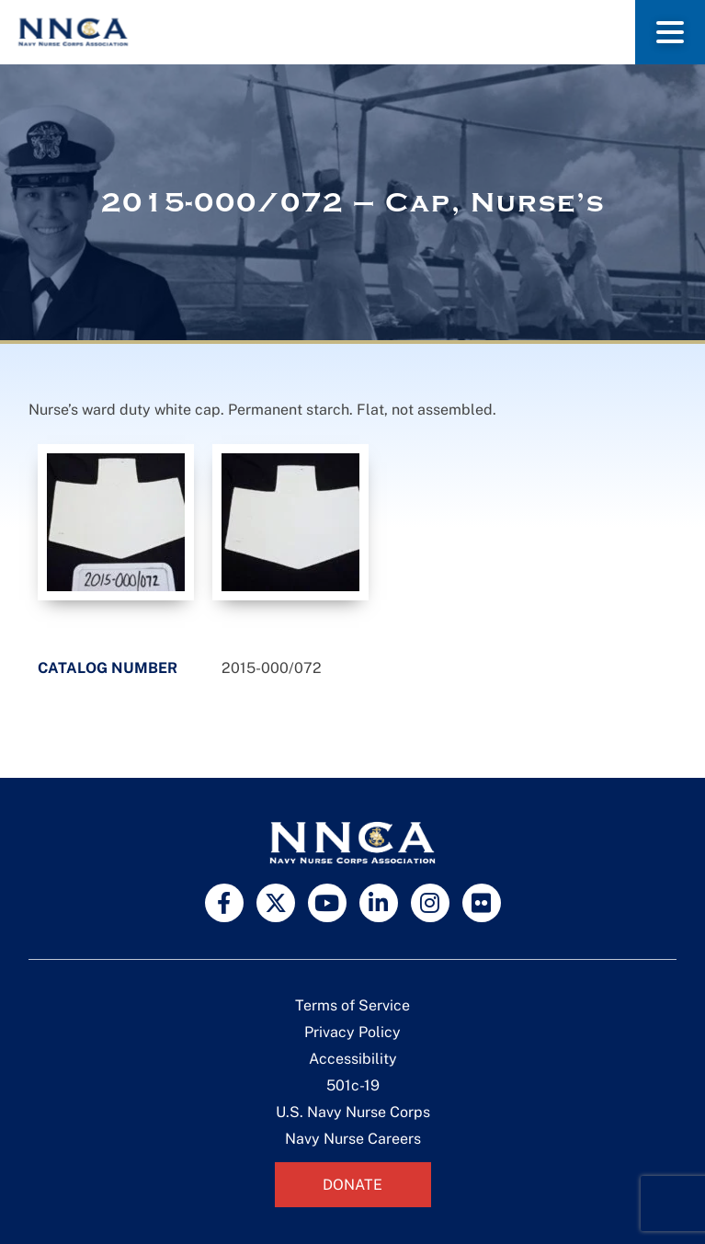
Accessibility (353, 1058)
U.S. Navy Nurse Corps (353, 1112)
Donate (352, 1184)
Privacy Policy (352, 1032)
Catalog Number (107, 668)
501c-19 (353, 1085)
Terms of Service (352, 1005)
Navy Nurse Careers (353, 1138)
